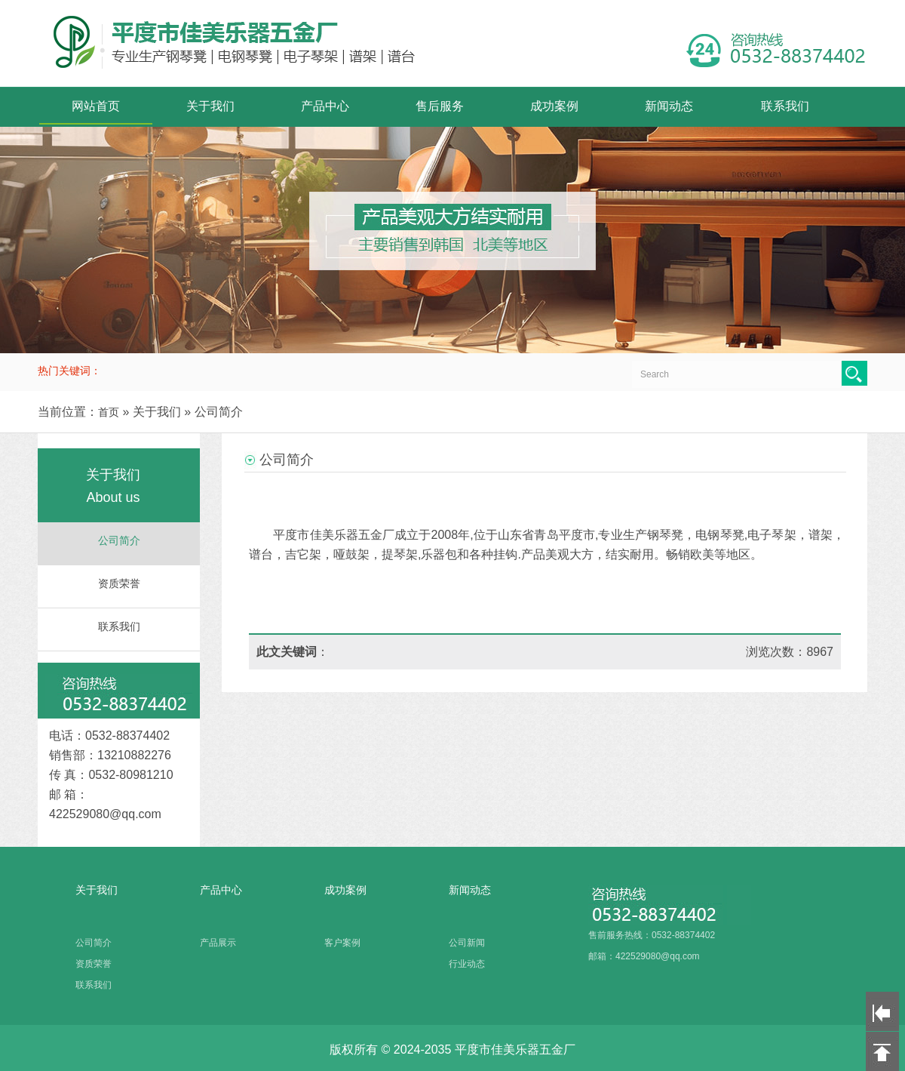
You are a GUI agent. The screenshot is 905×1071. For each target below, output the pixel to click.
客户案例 (342, 942)
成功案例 (554, 106)
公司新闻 (467, 942)
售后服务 (440, 106)
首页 (108, 412)
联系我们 (785, 106)
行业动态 (467, 964)
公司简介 (119, 540)
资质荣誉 (119, 583)
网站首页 (96, 106)
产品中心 (325, 106)
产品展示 (218, 942)
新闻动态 (669, 106)
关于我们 (210, 106)
